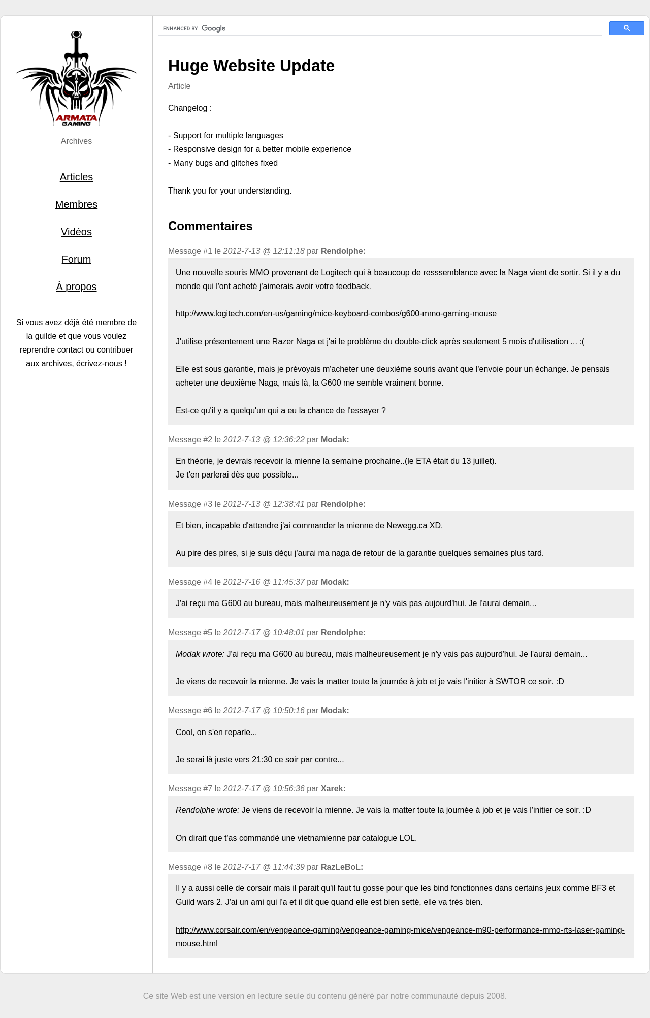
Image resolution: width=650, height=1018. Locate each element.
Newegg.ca (406, 525)
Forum (76, 259)
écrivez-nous (99, 363)
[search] (379, 28)
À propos (76, 286)
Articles (76, 176)
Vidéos (76, 231)
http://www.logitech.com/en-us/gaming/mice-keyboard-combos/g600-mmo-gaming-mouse (336, 313)
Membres (76, 204)
